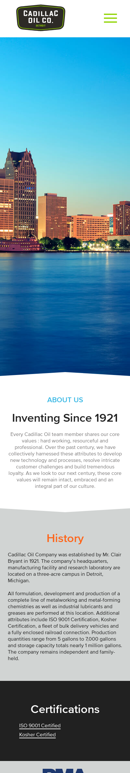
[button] (110, 19)
